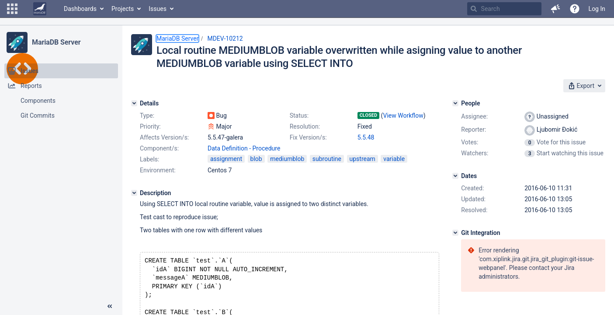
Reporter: (473, 129)
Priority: (150, 126)
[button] (12, 9)
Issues (158, 8)
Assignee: (474, 116)
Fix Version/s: (308, 137)
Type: (147, 115)
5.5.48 (366, 137)
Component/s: (159, 148)
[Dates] (455, 176)
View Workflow (403, 115)
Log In (597, 8)
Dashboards (80, 8)
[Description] (134, 193)
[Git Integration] (455, 233)
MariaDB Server (56, 42)
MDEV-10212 (225, 38)
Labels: (149, 159)
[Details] (134, 103)
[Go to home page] (40, 9)
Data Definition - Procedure (244, 148)
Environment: (158, 170)
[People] (455, 103)
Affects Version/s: (164, 137)
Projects (122, 8)
